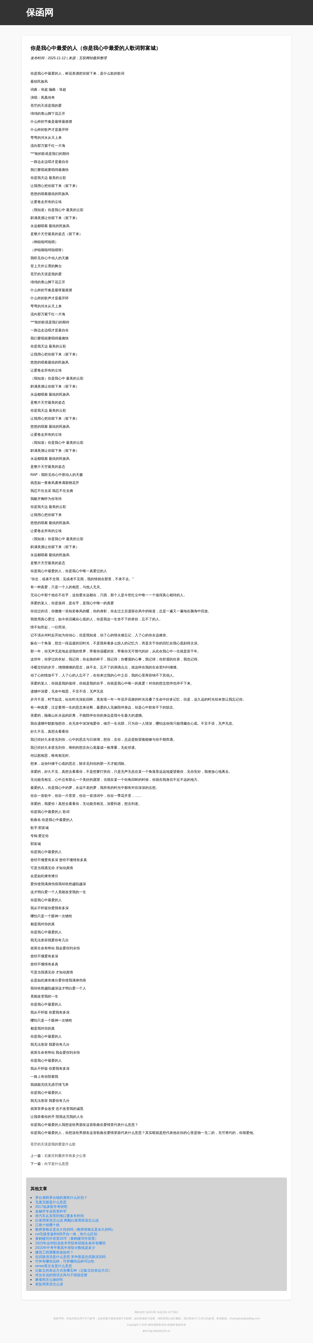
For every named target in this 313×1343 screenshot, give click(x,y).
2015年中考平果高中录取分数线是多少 (65, 1248)
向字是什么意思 (56, 1164)
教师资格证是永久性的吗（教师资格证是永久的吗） (75, 1229)
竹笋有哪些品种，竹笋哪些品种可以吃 (64, 1261)
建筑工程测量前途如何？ (54, 1252)
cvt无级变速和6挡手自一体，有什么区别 (66, 1234)
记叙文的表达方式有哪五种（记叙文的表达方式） (73, 1270)
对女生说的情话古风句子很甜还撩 (61, 1275)
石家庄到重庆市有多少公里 (65, 1156)
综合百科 (162, 1312)
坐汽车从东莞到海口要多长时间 (59, 1216)
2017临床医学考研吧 (51, 1207)
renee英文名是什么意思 (53, 1266)
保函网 (39, 12)
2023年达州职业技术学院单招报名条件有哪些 (70, 1243)
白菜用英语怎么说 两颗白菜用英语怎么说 (67, 1220)
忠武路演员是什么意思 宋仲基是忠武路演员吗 (70, 1257)
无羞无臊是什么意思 (51, 1202)
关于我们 (173, 1312)
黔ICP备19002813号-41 (156, 1331)
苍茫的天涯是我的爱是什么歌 (53, 1144)
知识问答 (151, 1312)
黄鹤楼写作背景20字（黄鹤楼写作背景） (66, 1238)
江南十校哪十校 (47, 1225)
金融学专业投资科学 (51, 1211)
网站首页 (140, 1312)
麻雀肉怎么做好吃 (49, 1279)
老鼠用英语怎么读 (49, 1284)
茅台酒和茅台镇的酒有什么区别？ (61, 1197)
